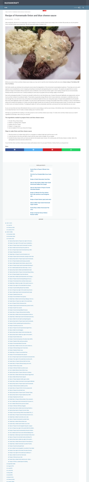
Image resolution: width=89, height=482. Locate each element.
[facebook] (11, 146)
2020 (67, 83)
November (69, 88)
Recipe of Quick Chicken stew (73, 245)
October (69, 90)
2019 (66, 464)
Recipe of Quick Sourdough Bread (74, 418)
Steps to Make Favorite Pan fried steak (75, 432)
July (67, 76)
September (69, 444)
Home (6, 5)
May (68, 453)
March (68, 457)
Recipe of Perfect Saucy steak (73, 290)
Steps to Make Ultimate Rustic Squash (75, 308)
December (69, 85)
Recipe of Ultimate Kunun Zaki (73, 434)
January (69, 81)
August (68, 446)
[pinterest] (38, 146)
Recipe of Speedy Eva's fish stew (74, 339)
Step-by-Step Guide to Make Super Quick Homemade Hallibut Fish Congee (72, 32)
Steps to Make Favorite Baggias (74, 235)
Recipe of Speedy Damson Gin (73, 181)
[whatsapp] (51, 146)
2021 (67, 74)
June (68, 450)
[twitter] (25, 146)
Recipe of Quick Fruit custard (73, 200)
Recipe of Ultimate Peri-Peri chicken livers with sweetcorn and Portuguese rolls (73, 44)
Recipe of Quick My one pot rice (73, 229)
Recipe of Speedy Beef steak (73, 111)
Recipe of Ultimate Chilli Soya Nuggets (75, 352)
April (68, 455)
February (69, 79)
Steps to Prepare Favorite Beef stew (74, 329)
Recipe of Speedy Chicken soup (73, 266)
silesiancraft (12, 1)
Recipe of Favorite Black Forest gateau (75, 183)
